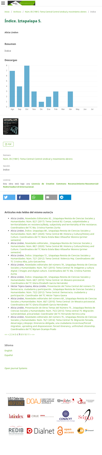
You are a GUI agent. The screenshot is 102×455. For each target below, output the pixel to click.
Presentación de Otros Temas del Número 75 (48, 307)
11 (28, 334)
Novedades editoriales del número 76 (44, 316)
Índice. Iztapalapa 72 (36, 255)
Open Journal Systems (16, 368)
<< (6, 334)
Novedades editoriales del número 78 (44, 264)
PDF (9, 144)
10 (25, 334)
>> (33, 334)
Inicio (7, 11)
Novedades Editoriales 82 (38, 218)
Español (9, 355)
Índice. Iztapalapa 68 (36, 276)
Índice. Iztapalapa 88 (36, 230)
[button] (9, 197)
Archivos (17, 11)
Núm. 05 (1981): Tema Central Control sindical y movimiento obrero (56, 11)
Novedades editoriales (37, 243)
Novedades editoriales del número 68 (44, 298)
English (8, 350)
